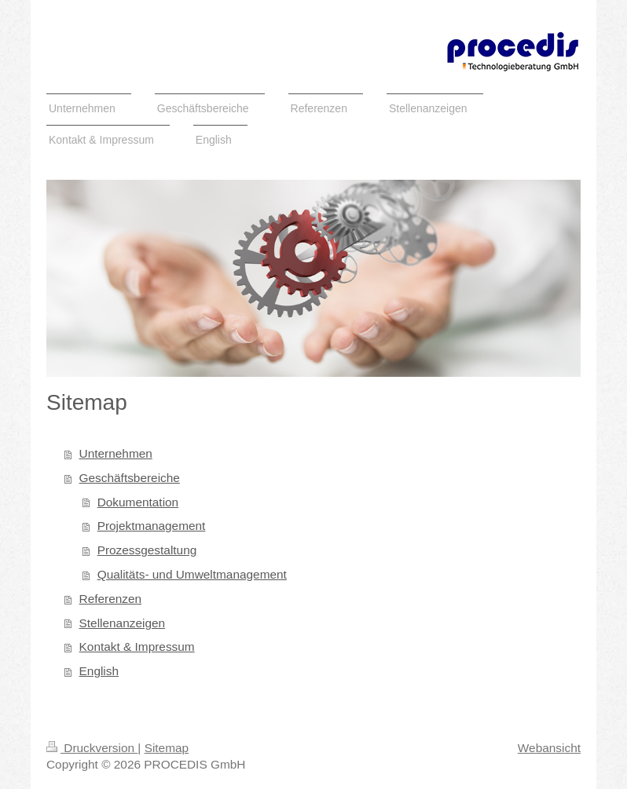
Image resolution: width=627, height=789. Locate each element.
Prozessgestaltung (147, 550)
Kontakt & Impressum (137, 646)
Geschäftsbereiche (129, 477)
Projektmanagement (151, 525)
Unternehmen (115, 453)
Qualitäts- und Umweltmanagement (192, 574)
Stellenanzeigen (122, 623)
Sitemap (167, 747)
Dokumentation (138, 502)
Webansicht (549, 747)
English (99, 671)
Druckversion (92, 747)
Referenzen (110, 598)
